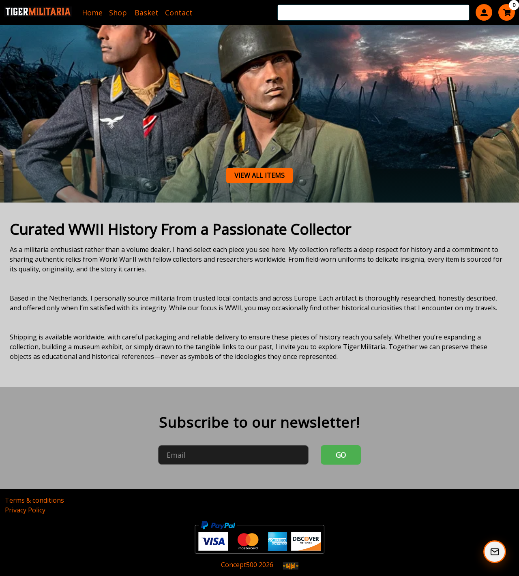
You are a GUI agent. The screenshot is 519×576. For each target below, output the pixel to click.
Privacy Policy (25, 510)
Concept (239, 564)
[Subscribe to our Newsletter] (494, 551)
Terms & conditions (34, 500)
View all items (259, 175)
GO (341, 455)
